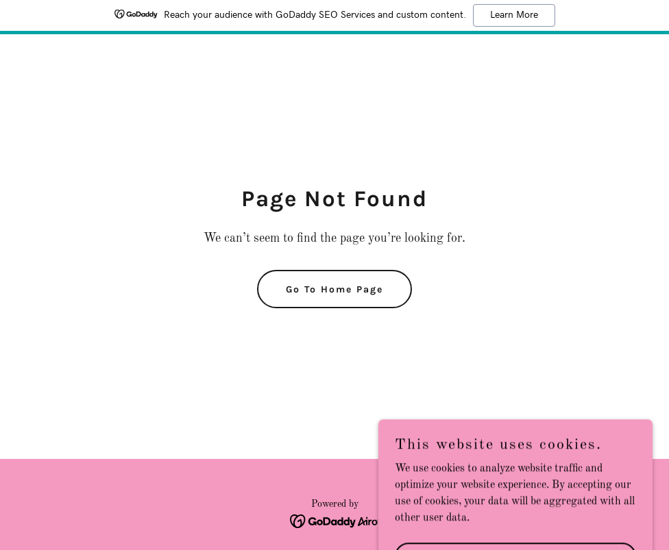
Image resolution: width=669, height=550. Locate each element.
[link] (335, 521)
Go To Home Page (334, 289)
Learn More (514, 15)
